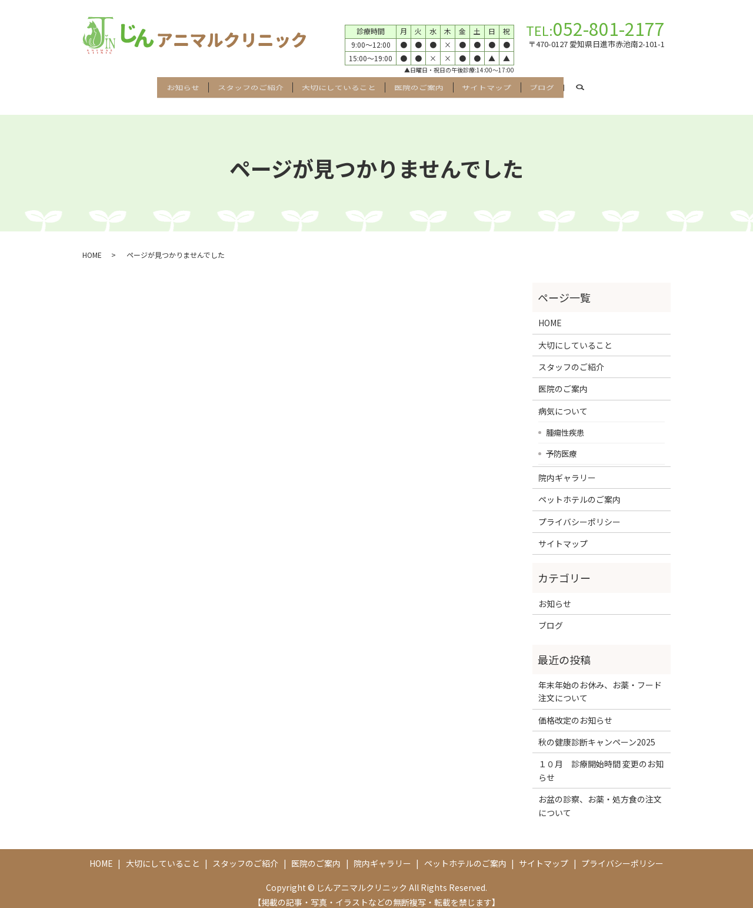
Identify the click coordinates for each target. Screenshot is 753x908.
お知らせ (145, 85)
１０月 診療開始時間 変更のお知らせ (601, 760)
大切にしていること (331, 85)
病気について (563, 400)
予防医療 (561, 443)
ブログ (578, 85)
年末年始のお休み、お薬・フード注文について (600, 680)
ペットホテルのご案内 (579, 489)
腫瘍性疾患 (565, 422)
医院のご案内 (426, 85)
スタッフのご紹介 (228, 85)
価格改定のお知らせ (575, 709)
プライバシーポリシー (579, 511)
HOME (92, 244)
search (632, 86)
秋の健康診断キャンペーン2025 (596, 731)
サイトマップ (508, 85)
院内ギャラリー (567, 467)
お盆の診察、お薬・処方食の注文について (600, 795)
